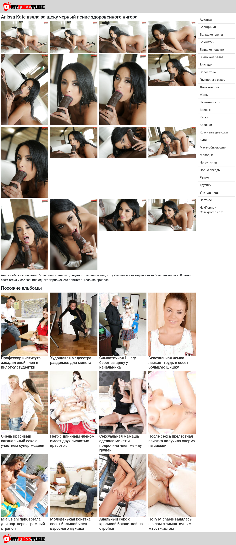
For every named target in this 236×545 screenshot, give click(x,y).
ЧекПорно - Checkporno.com (211, 210)
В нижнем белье (211, 57)
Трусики (205, 185)
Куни (203, 140)
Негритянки (208, 162)
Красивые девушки (214, 132)
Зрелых (205, 110)
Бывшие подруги (212, 49)
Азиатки (206, 19)
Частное (206, 200)
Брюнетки (207, 42)
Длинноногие (209, 87)
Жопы (204, 95)
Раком (204, 177)
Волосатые (208, 72)
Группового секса (212, 80)
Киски (204, 117)
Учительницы (209, 192)
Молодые (206, 155)
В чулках (206, 65)
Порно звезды (210, 170)
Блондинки (208, 27)
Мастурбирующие (213, 147)
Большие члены (211, 34)
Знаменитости (210, 102)
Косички (206, 125)
